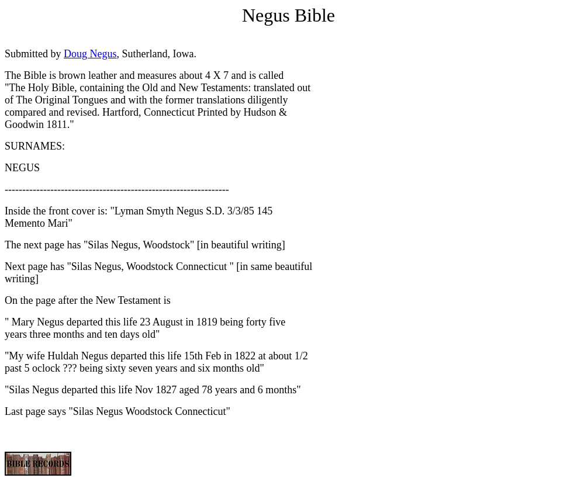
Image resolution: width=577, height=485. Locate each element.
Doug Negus (90, 54)
